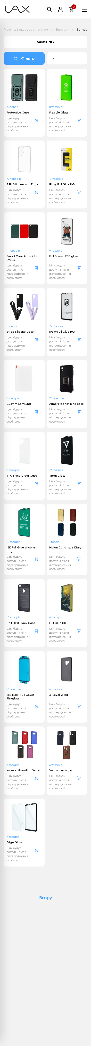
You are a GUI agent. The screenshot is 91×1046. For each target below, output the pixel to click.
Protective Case (18, 112)
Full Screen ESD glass (63, 256)
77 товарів (14, 178)
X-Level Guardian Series (24, 770)
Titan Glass (57, 475)
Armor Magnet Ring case (66, 403)
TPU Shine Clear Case (22, 475)
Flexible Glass (58, 112)
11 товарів (13, 250)
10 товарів (14, 689)
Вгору (45, 897)
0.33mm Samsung (19, 403)
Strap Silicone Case (20, 331)
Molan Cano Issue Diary (65, 547)
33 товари (13, 107)
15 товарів (56, 326)
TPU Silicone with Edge (22, 184)
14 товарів (13, 617)
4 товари (55, 617)
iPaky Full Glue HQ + (63, 184)
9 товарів (55, 250)
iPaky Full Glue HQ (61, 331)
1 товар (12, 326)
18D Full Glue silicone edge (21, 549)
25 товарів (56, 398)
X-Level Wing (58, 695)
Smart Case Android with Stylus (24, 258)
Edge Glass (14, 842)
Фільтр (24, 58)
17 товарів (56, 178)
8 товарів (55, 107)
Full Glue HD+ (58, 623)
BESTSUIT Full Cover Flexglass (20, 696)
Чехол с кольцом (60, 770)
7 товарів (13, 837)
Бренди (62, 29)
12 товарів (56, 470)
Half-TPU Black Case (21, 623)
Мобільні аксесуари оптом (26, 29)
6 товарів (13, 398)
